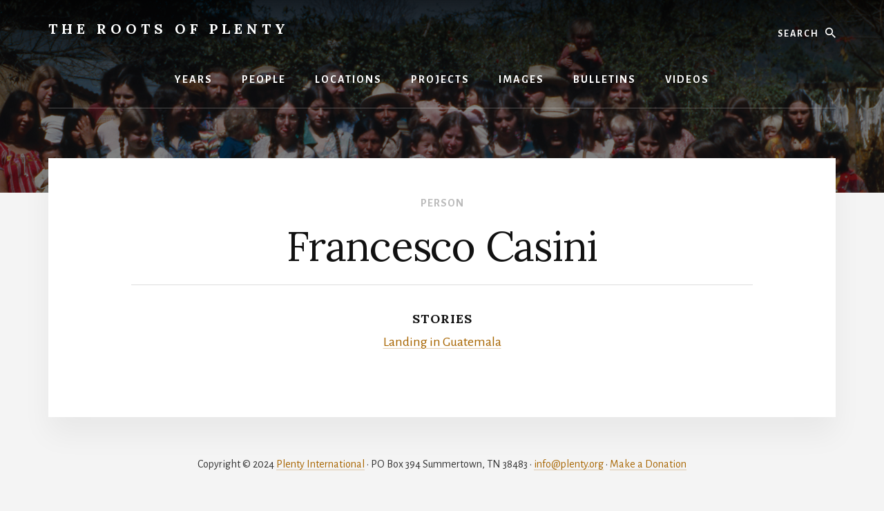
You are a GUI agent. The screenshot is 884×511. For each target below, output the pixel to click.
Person (442, 203)
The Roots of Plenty (168, 28)
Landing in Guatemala (442, 342)
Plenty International (320, 464)
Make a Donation (648, 464)
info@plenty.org (569, 464)
